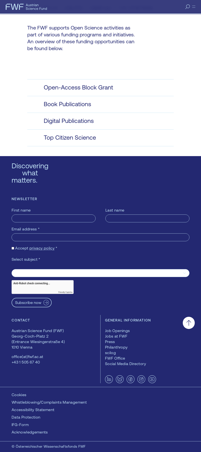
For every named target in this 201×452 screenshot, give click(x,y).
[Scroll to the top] (188, 322)
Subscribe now (28, 302)
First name (21, 210)
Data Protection (26, 417)
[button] (100, 87)
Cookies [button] (19, 394)
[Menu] (193, 6)
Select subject (26, 259)
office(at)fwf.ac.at (27, 356)
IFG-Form (20, 424)
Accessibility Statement (33, 409)
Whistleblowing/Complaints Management (49, 402)
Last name (114, 210)
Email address (26, 229)
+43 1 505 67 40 (26, 362)
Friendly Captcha (65, 292)
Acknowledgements (30, 432)
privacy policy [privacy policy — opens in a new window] (42, 248)
